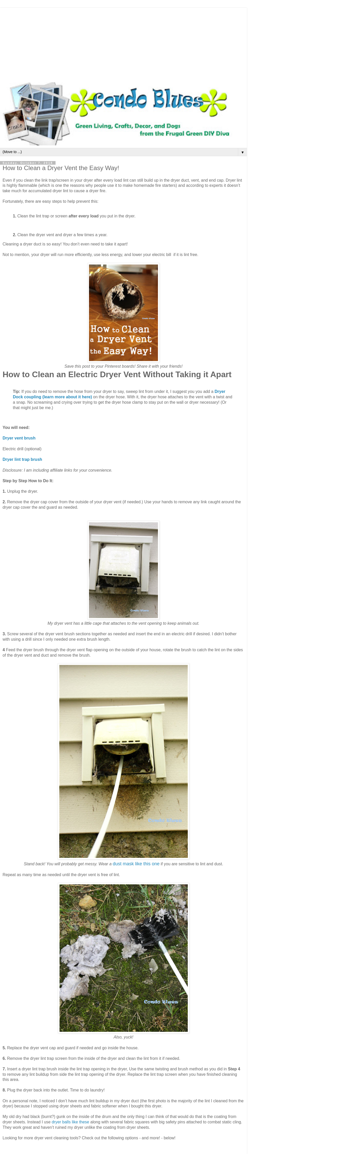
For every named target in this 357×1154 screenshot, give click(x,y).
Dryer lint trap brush (22, 459)
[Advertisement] (123, 44)
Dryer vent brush (19, 438)
